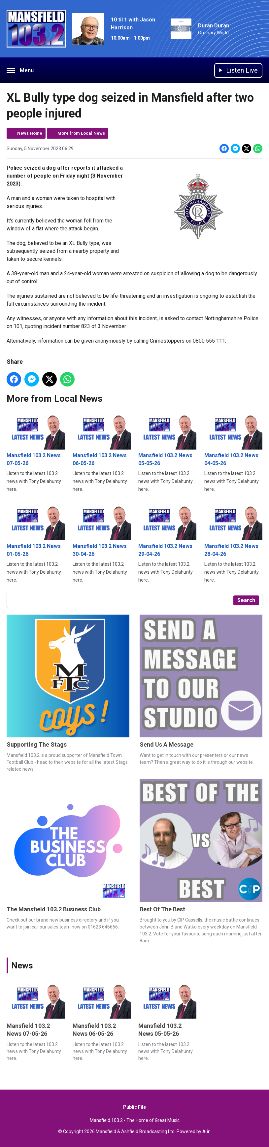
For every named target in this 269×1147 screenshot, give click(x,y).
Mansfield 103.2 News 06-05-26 (102, 439)
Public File (134, 1107)
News (22, 965)
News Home (29, 133)
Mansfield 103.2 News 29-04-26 (167, 529)
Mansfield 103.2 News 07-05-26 (36, 439)
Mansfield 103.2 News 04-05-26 (233, 439)
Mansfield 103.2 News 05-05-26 (167, 439)
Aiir (206, 1131)
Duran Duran (213, 25)
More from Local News (81, 133)
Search (246, 600)
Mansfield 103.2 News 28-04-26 (233, 529)
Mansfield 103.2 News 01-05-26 (36, 529)
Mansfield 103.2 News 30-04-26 (102, 529)
